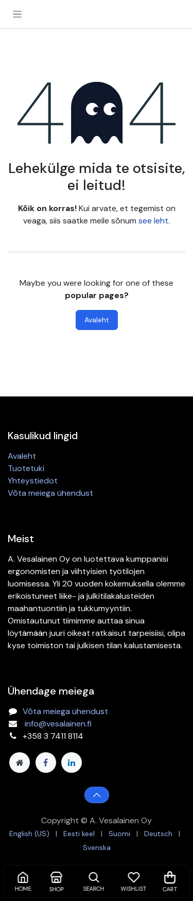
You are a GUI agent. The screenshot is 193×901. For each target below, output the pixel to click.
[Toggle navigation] (17, 14)
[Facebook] (46, 762)
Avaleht (96, 319)
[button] (96, 795)
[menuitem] (29, 834)
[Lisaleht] (19, 762)
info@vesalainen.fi (58, 723)
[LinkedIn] (71, 762)
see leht (153, 220)
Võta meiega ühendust (50, 493)
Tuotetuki (26, 468)
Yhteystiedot (33, 480)
